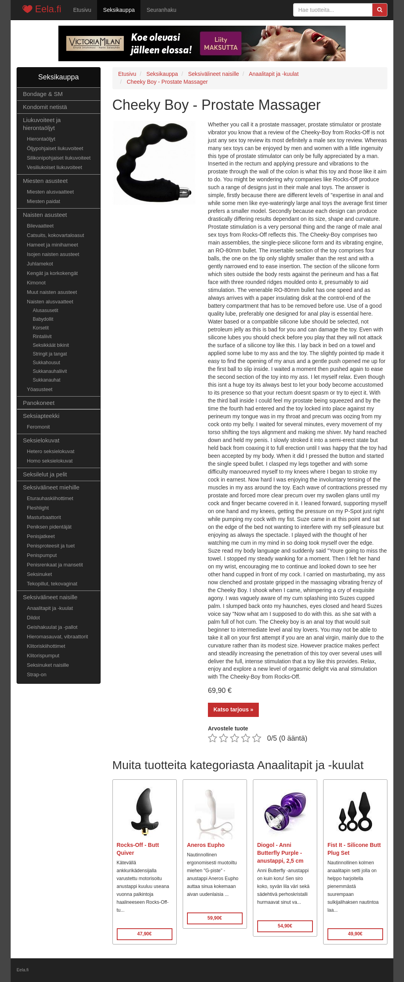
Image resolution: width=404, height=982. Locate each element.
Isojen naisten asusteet (53, 254)
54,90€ (285, 926)
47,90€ (144, 934)
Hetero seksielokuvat (51, 451)
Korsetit (41, 328)
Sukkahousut (46, 362)
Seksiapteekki (41, 415)
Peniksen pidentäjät (49, 527)
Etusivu (82, 10)
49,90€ (355, 934)
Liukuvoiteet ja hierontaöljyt (42, 124)
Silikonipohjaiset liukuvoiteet (59, 158)
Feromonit (38, 427)
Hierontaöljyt (41, 139)
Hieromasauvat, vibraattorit (57, 637)
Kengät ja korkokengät (52, 273)
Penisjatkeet (41, 536)
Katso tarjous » (233, 709)
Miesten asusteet (45, 180)
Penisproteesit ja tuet (51, 546)
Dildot (33, 618)
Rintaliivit (42, 336)
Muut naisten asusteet (52, 292)
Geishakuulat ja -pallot (52, 627)
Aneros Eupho (206, 845)
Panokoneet (38, 402)
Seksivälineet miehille (51, 487)
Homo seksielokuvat (50, 461)
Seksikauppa (119, 10)
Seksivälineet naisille (50, 597)
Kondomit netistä (45, 106)
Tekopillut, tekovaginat (52, 584)
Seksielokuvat (41, 440)
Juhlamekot (40, 264)
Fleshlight (38, 508)
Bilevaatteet (40, 226)
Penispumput (42, 555)
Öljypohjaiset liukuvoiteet (55, 148)
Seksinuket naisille (48, 665)
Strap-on (37, 674)
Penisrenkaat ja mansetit (55, 565)
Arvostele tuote (228, 728)
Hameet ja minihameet (52, 245)
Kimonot (36, 283)
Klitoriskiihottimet (46, 646)
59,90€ (215, 918)
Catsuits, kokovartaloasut (55, 235)
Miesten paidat (43, 201)
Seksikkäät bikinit (51, 345)
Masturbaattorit (44, 517)
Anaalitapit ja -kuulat (50, 608)
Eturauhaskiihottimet (50, 498)
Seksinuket (39, 574)
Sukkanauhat (46, 380)
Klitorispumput (43, 655)
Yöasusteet (39, 389)
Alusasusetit (45, 310)
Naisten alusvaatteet (50, 302)
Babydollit (43, 319)
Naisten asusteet (45, 214)
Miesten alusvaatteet (50, 192)
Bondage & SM (43, 93)
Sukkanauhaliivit (50, 371)
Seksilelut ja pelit (45, 474)
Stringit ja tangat (50, 354)
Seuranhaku (161, 10)
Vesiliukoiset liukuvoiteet (54, 167)
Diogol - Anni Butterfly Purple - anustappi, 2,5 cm (280, 853)
